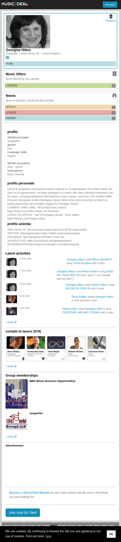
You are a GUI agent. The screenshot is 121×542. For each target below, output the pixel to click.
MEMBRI (60, 118)
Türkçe (80, 525)
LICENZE (60, 113)
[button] (23, 512)
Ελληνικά (62, 525)
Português (71, 525)
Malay (104, 525)
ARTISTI (60, 107)
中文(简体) (88, 525)
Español (22, 525)
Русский (45, 525)
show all (11, 322)
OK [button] (111, 534)
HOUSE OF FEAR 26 (78, 288)
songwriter (36, 413)
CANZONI (60, 85)
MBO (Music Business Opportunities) (52, 381)
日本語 (111, 525)
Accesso (110, 4)
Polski (38, 525)
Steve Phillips (79, 296)
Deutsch (7, 525)
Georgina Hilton (75, 259)
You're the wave (82, 263)
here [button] (48, 536)
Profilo (9, 63)
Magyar (97, 525)
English (15, 525)
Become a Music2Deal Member (29, 492)
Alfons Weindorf (101, 259)
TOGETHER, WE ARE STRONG (81, 312)
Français (30, 525)
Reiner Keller (89, 271)
